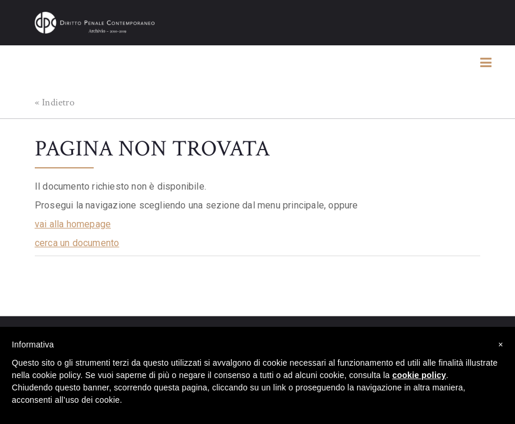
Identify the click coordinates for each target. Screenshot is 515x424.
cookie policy (419, 375)
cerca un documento (77, 243)
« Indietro (54, 102)
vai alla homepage (73, 224)
